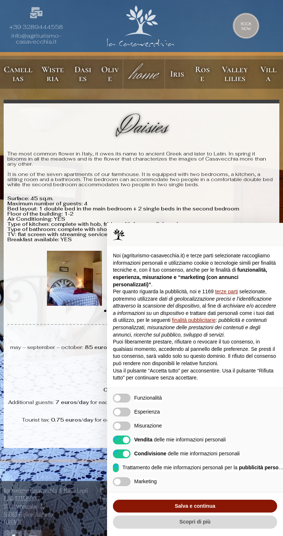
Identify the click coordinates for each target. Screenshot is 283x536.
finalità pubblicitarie (194, 320)
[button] (15, 279)
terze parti (226, 291)
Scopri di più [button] (195, 522)
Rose (202, 74)
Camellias (18, 74)
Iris (177, 74)
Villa (268, 74)
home (144, 74)
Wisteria (52, 74)
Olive (109, 74)
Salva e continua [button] (195, 506)
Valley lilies (235, 74)
